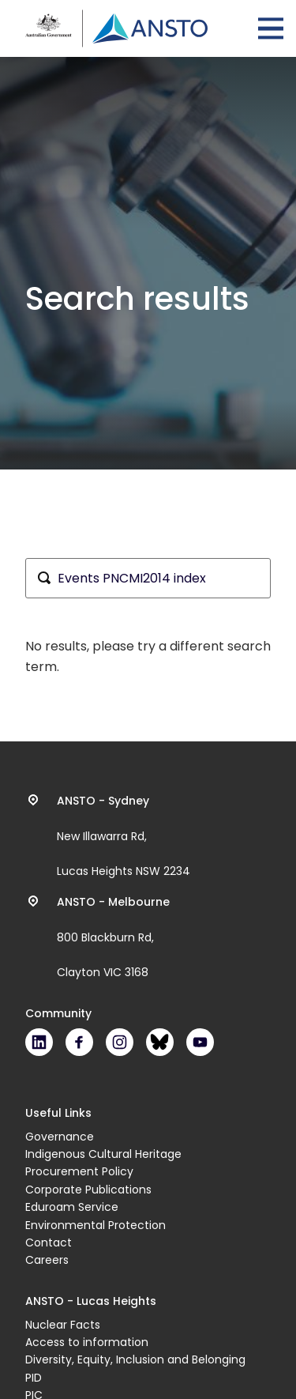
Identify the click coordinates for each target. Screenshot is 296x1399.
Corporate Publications (88, 1189)
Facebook (79, 1042)
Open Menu (270, 28)
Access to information (86, 1342)
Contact (48, 1242)
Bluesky (160, 1042)
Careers (47, 1260)
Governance (59, 1136)
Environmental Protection (95, 1225)
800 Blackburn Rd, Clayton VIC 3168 (113, 937)
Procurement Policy (79, 1171)
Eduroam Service (71, 1207)
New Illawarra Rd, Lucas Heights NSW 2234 (123, 836)
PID (33, 1378)
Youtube (200, 1042)
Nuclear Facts (62, 1325)
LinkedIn (39, 1042)
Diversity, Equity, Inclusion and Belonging (135, 1359)
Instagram (119, 1042)
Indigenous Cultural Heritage (103, 1154)
